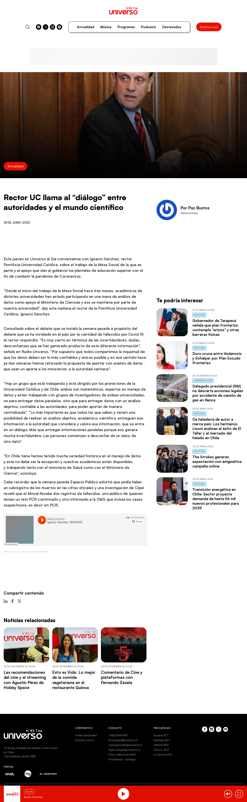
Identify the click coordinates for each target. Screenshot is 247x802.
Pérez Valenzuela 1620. (122, 754)
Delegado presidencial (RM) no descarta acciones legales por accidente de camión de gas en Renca (217, 393)
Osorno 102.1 (161, 749)
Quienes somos (84, 740)
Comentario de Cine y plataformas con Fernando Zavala (121, 677)
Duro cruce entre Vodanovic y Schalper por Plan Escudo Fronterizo (217, 358)
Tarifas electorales (86, 735)
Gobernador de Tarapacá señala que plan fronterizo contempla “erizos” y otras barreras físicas (215, 327)
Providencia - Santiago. (122, 759)
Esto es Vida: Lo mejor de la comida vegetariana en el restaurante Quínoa (73, 680)
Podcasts (148, 27)
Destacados (171, 27)
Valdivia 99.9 (161, 744)
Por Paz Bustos (194, 207)
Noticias (199, 315)
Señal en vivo (209, 27)
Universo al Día (203, 380)
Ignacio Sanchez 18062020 (34, 552)
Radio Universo (11, 552)
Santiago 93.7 (162, 740)
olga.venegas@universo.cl (124, 749)
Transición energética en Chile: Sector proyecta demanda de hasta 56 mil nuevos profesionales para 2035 (215, 498)
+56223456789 (117, 735)
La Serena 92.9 (163, 754)
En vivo (29, 791)
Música (105, 27)
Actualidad (85, 27)
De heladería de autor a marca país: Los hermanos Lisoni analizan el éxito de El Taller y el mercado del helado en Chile (216, 428)
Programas (126, 27)
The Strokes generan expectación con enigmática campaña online (217, 461)
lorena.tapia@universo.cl (123, 740)
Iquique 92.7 (161, 735)
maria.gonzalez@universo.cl (125, 744)
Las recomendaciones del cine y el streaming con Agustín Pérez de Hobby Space (25, 680)
